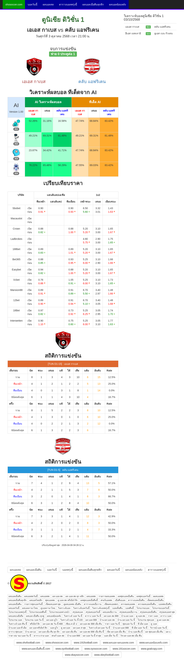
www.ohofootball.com (28, 642)
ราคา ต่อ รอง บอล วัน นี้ (20, 636)
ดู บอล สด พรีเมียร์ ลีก (68, 600)
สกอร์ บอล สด (58, 636)
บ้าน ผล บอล (127, 616)
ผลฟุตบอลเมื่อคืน (126, 596)
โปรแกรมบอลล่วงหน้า (59, 612)
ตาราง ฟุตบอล (15, 632)
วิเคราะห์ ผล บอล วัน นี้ (99, 628)
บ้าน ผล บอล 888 (121, 628)
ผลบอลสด (48, 4)
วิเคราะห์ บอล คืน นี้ (18, 624)
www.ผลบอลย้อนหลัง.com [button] (153, 642)
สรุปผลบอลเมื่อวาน (128, 612)
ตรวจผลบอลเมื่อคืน (147, 604)
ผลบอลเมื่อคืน (34, 569)
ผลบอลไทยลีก (35, 600)
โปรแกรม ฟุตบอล (146, 620)
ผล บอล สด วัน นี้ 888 (53, 624)
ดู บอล (154, 624)
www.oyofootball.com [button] (67, 648)
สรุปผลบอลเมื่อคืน (148, 612)
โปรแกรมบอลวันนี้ (160, 608)
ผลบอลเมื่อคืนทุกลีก (93, 4)
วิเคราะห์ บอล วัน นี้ (73, 616)
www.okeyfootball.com (106, 654)
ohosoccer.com (13, 4)
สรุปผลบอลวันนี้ (93, 612)
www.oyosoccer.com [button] (95, 648)
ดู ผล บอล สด (163, 620)
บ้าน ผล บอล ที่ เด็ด (18, 628)
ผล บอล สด (57, 596)
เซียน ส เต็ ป (71, 624)
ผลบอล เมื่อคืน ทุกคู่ (35, 616)
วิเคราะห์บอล (64, 608)
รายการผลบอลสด (107, 596)
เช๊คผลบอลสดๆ (111, 604)
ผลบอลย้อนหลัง (117, 4)
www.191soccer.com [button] (124, 648)
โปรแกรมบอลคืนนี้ (37, 612)
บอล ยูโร (54, 628)
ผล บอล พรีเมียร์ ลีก (38, 628)
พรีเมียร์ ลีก (35, 624)
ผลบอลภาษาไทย (30, 608)
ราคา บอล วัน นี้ (112, 624)
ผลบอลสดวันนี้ (31, 596)
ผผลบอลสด (158, 596)
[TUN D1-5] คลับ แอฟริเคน (62, 469)
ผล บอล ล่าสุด (79, 628)
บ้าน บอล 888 (73, 636)
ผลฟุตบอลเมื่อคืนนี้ (89, 600)
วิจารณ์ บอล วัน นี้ (158, 628)
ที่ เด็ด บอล (143, 624)
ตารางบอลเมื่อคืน (136, 600)
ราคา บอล (153, 616)
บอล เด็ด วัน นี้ (111, 636)
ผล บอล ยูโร (52, 620)
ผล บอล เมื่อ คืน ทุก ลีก (49, 632)
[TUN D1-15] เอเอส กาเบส (63, 363)
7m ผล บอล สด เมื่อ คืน (131, 636)
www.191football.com (86, 642)
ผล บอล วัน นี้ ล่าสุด (92, 636)
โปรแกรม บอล (15, 620)
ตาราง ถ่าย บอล (41, 636)
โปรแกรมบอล (143, 608)
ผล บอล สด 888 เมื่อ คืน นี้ (92, 632)
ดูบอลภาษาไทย (48, 608)
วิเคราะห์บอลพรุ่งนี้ (100, 608)
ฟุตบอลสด (50, 600)
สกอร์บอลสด (106, 600)
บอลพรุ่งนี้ (67, 569)
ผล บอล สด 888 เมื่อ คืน (91, 624)
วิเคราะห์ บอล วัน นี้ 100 (71, 620)
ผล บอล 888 (91, 620)
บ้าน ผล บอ (30, 632)
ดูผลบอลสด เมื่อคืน (72, 604)
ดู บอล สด (140, 616)
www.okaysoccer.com (77, 654)
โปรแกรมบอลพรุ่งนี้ (17, 612)
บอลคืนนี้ (129, 608)
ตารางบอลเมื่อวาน (92, 604)
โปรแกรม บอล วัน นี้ (34, 620)
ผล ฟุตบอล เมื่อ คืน (154, 632)
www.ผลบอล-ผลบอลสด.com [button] (118, 642)
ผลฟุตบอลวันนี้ (143, 596)
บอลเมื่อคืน (117, 608)
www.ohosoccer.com (56, 642)
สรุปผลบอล (78, 612)
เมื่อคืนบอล (120, 600)
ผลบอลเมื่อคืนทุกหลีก (90, 569)
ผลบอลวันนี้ (113, 569)
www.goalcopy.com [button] (151, 648)
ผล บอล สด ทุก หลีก (75, 596)
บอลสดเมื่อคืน (164, 604)
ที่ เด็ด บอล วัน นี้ (139, 628)
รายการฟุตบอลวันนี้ (33, 604)
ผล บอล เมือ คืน (69, 632)
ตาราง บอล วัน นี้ (93, 616)
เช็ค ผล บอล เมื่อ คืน (116, 632)
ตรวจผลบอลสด (128, 604)
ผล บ (168, 632)
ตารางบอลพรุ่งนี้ (68, 4)
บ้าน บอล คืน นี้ (135, 632)
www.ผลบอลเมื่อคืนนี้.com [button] (36, 648)
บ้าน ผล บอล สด (107, 620)
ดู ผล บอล (65, 628)
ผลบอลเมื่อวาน (110, 612)
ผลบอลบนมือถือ (16, 616)
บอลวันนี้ (32, 4)
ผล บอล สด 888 (111, 616)
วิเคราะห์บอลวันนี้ (81, 608)
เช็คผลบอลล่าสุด (53, 604)
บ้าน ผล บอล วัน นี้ (126, 620)
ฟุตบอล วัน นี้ (129, 624)
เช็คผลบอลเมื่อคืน (155, 600)
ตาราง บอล (165, 616)
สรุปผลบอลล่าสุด (167, 612)
